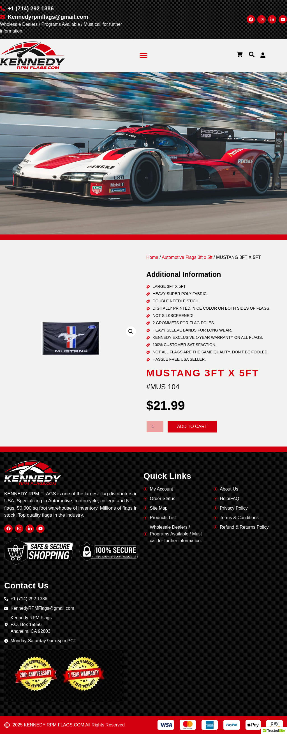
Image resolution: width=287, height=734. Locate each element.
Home (152, 257)
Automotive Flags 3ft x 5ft (187, 257)
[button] (143, 55)
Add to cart (192, 426)
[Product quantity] (155, 426)
